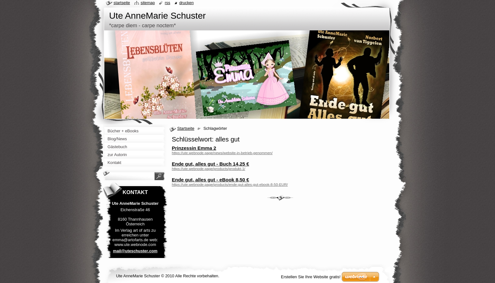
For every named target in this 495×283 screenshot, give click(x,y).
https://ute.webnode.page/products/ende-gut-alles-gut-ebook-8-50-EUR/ (230, 184)
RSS (167, 2)
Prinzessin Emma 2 (194, 148)
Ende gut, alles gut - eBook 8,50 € (210, 179)
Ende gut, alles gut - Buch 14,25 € (210, 164)
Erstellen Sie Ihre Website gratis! (310, 276)
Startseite (185, 128)
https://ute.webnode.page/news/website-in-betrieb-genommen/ (222, 153)
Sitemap (148, 2)
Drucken (186, 2)
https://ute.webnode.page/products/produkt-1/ (208, 169)
